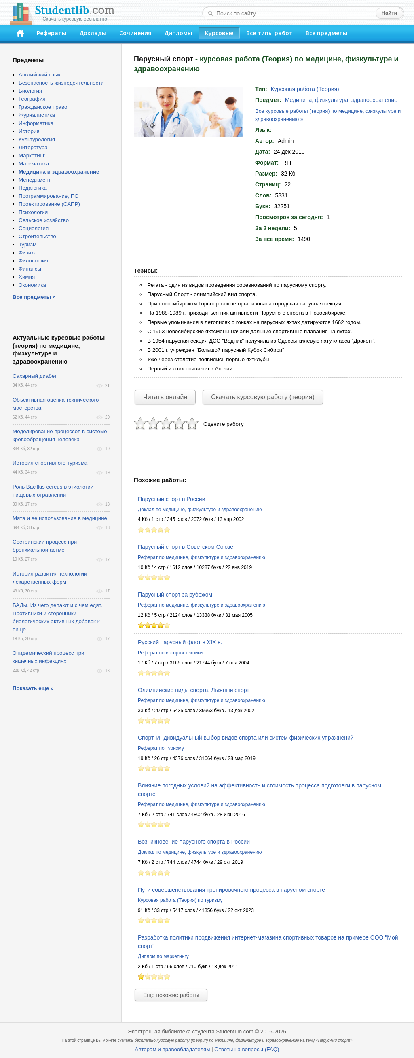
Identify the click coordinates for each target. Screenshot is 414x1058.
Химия (27, 277)
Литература (33, 147)
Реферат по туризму (161, 748)
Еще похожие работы (171, 995)
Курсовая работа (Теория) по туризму (180, 900)
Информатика (36, 123)
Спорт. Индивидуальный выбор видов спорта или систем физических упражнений (246, 737)
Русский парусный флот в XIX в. (180, 642)
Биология (30, 91)
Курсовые (219, 33)
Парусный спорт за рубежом (175, 594)
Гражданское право (43, 107)
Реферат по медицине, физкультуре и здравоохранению (201, 557)
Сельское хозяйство (44, 220)
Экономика (32, 285)
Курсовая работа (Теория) (305, 89)
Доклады (92, 33)
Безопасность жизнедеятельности (61, 83)
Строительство (37, 236)
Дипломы (178, 33)
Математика (34, 164)
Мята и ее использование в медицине (60, 518)
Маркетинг (32, 155)
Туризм (27, 244)
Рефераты (51, 33)
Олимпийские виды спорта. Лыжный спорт (193, 690)
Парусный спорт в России (171, 499)
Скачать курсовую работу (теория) (263, 397)
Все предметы (326, 33)
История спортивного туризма (50, 463)
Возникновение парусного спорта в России (194, 841)
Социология (34, 228)
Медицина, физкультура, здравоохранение (341, 100)
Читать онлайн (165, 397)
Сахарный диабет (35, 376)
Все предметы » (34, 297)
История (29, 131)
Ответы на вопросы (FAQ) (246, 1049)
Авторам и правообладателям (172, 1049)
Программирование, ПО (49, 196)
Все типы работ (269, 33)
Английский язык (39, 75)
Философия (33, 261)
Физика (28, 253)
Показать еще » (33, 688)
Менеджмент (35, 180)
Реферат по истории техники (170, 653)
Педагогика (33, 188)
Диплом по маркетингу (163, 956)
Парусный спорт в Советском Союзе (185, 547)
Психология (33, 212)
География (32, 99)
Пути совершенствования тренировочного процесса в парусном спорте (231, 890)
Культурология (37, 139)
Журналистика (37, 115)
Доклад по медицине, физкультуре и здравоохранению (200, 509)
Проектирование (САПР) (49, 204)
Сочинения (135, 33)
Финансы (30, 269)
